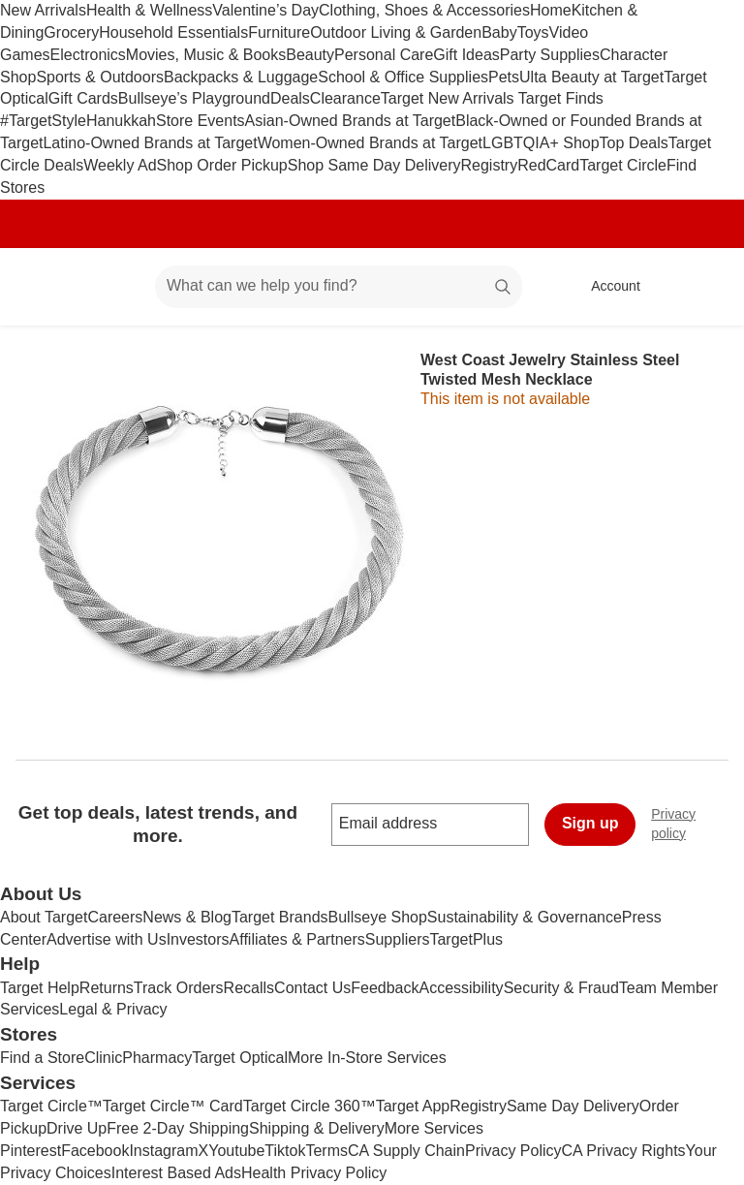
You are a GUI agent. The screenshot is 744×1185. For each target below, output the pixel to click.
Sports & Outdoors (100, 77)
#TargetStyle (43, 120)
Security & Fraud (561, 988)
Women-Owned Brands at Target (370, 143)
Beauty (310, 55)
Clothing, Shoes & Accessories (424, 10)
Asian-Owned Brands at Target (350, 120)
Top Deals (634, 143)
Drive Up (76, 1128)
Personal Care (383, 55)
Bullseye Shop (377, 917)
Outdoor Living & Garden (395, 32)
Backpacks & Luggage (241, 77)
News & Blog (187, 917)
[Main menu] (110, 286)
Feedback (384, 988)
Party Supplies (550, 55)
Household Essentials (173, 32)
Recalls (249, 988)
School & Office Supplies (403, 77)
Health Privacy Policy (314, 1173)
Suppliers (397, 939)
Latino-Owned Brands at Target (150, 143)
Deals (290, 98)
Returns (106, 988)
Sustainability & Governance (524, 917)
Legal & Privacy (113, 1009)
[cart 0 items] (703, 286)
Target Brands (280, 917)
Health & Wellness (149, 10)
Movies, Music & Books (206, 55)
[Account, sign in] (605, 286)
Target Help (39, 988)
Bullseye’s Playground (194, 98)
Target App (413, 1106)
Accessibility (460, 988)
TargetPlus (466, 939)
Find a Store (42, 1057)
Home (551, 10)
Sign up (590, 823)
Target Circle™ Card (173, 1106)
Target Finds (561, 98)
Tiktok (284, 1150)
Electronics (88, 55)
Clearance (345, 98)
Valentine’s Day (265, 10)
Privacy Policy (513, 1150)
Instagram (163, 1150)
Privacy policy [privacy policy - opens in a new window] (697, 823)
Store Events (200, 120)
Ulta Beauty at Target (591, 77)
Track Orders (179, 988)
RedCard (548, 165)
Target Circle (622, 165)
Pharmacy (157, 1057)
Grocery (71, 32)
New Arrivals (43, 10)
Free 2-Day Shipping (178, 1128)
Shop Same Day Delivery (374, 165)
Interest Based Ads (176, 1173)
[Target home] (42, 287)
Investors (198, 939)
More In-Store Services (367, 1057)
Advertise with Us (106, 939)
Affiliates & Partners (297, 939)
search (503, 287)
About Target (43, 917)
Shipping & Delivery (317, 1128)
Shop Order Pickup (222, 165)
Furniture (279, 32)
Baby (498, 32)
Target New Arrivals (449, 98)
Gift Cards (83, 98)
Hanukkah (121, 120)
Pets (503, 77)
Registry (488, 165)
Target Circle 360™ (309, 1106)
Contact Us (312, 988)
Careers (114, 917)
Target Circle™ (51, 1106)
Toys (533, 32)
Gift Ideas (466, 55)
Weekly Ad (119, 165)
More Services (434, 1128)
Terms (326, 1150)
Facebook (95, 1150)
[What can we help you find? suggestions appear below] (338, 286)
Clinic (103, 1057)
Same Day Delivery (573, 1106)
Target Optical (240, 1057)
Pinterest (30, 1150)
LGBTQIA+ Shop (541, 143)
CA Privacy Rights (624, 1150)
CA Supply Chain (406, 1150)
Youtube (236, 1150)
